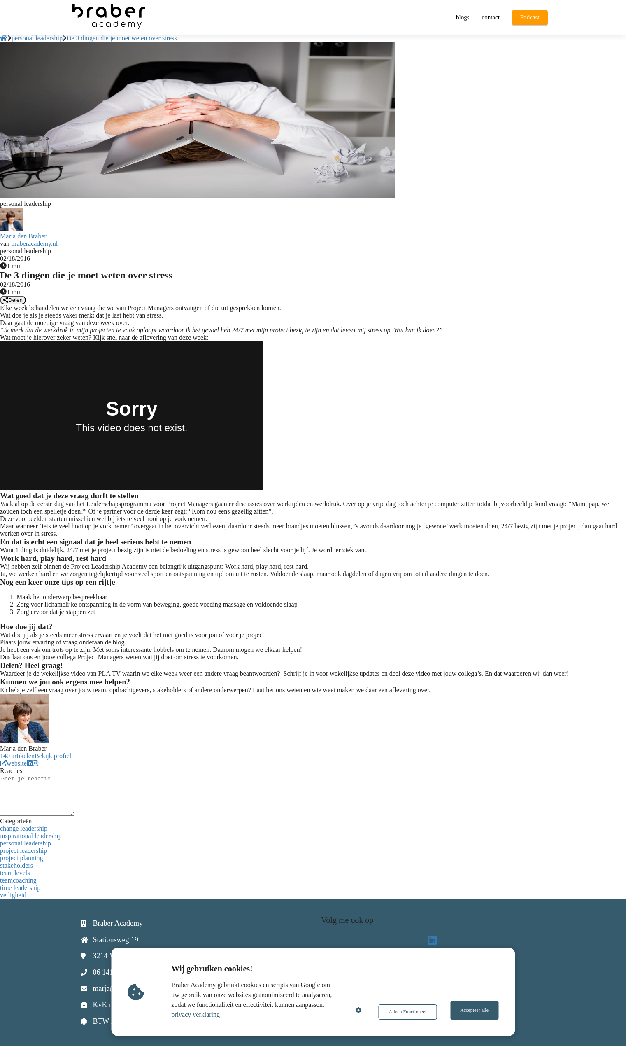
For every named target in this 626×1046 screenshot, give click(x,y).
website (13, 763)
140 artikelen (17, 755)
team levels (15, 872)
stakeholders (16, 865)
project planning (21, 858)
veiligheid (13, 895)
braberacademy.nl (34, 243)
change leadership (23, 828)
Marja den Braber (23, 236)
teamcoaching (18, 880)
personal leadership (25, 843)
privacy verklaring (198, 1014)
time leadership (20, 887)
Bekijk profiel (53, 755)
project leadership (23, 850)
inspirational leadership (31, 835)
